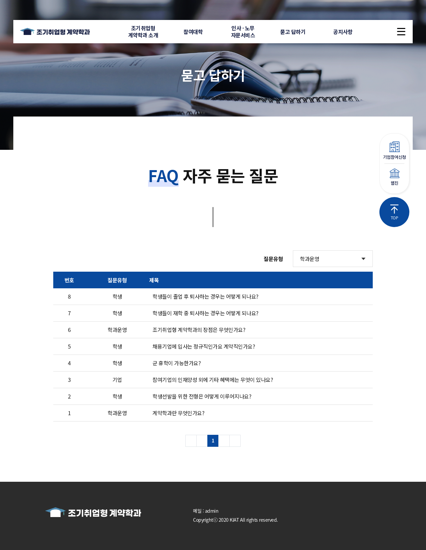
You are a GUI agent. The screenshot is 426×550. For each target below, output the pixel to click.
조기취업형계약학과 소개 (143, 31)
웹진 (394, 177)
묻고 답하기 (293, 32)
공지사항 (342, 32)
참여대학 (193, 32)
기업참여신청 (394, 150)
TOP (394, 212)
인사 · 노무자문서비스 (243, 31)
